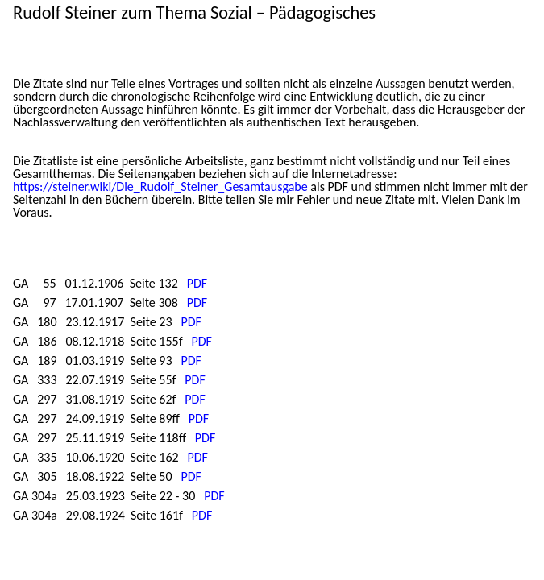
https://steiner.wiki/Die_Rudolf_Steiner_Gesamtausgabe (160, 186)
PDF (197, 283)
